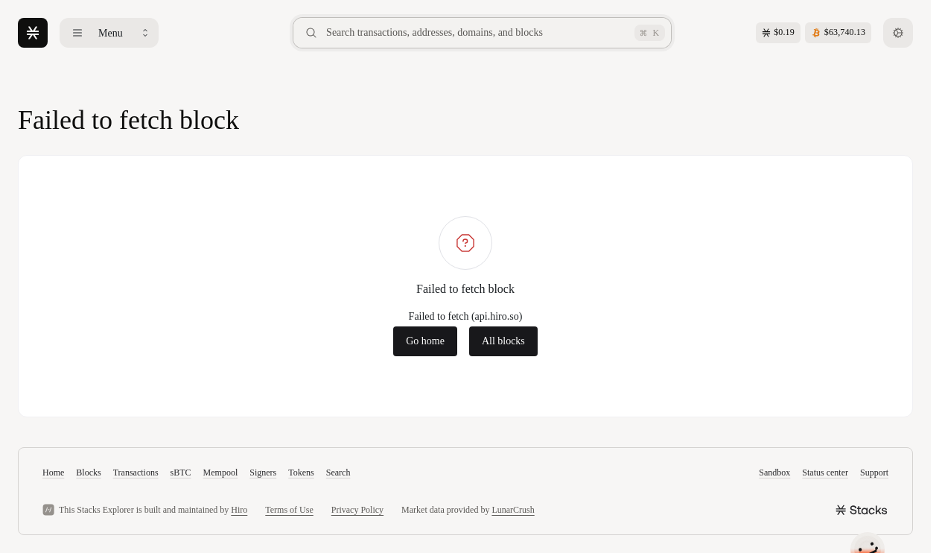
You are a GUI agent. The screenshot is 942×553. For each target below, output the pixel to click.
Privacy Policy (357, 510)
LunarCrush (512, 510)
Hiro (239, 510)
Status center (825, 472)
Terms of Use (289, 510)
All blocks (503, 341)
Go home (425, 341)
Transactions (136, 472)
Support (874, 472)
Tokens (301, 472)
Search (338, 472)
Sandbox (774, 472)
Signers (262, 472)
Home (53, 472)
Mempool (220, 472)
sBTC (181, 472)
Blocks (88, 472)
